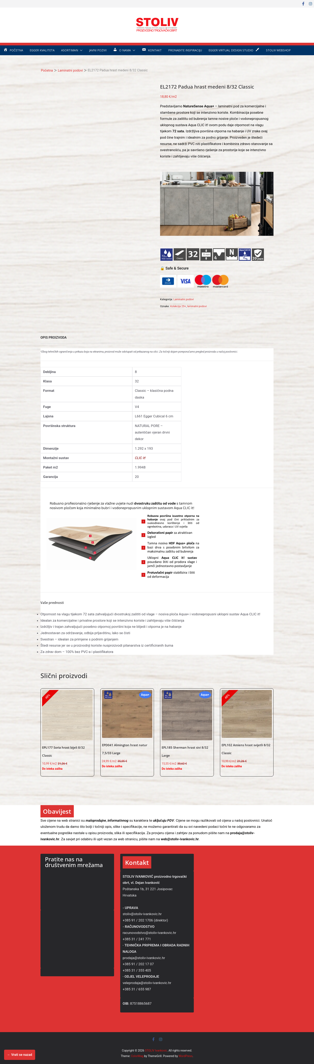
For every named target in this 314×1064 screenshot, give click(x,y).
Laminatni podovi (70, 70)
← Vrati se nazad (19, 1055)
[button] (80, 50)
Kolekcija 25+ (178, 306)
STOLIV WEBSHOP (278, 50)
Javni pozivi (98, 50)
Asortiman (69, 50)
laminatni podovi (197, 306)
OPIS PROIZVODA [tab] (53, 337)
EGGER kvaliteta (42, 50)
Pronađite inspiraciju (185, 50)
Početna (47, 70)
